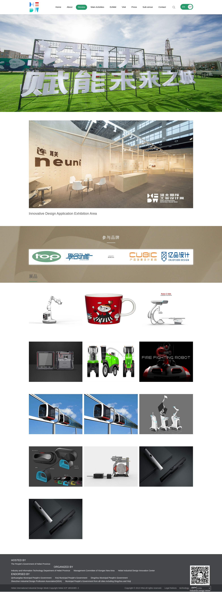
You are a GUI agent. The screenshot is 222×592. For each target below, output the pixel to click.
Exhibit (113, 7)
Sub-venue (148, 7)
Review (81, 7)
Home (58, 7)
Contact (162, 7)
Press (134, 7)
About (69, 7)
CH (190, 7)
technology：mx (186, 588)
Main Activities (97, 7)
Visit (124, 7)
